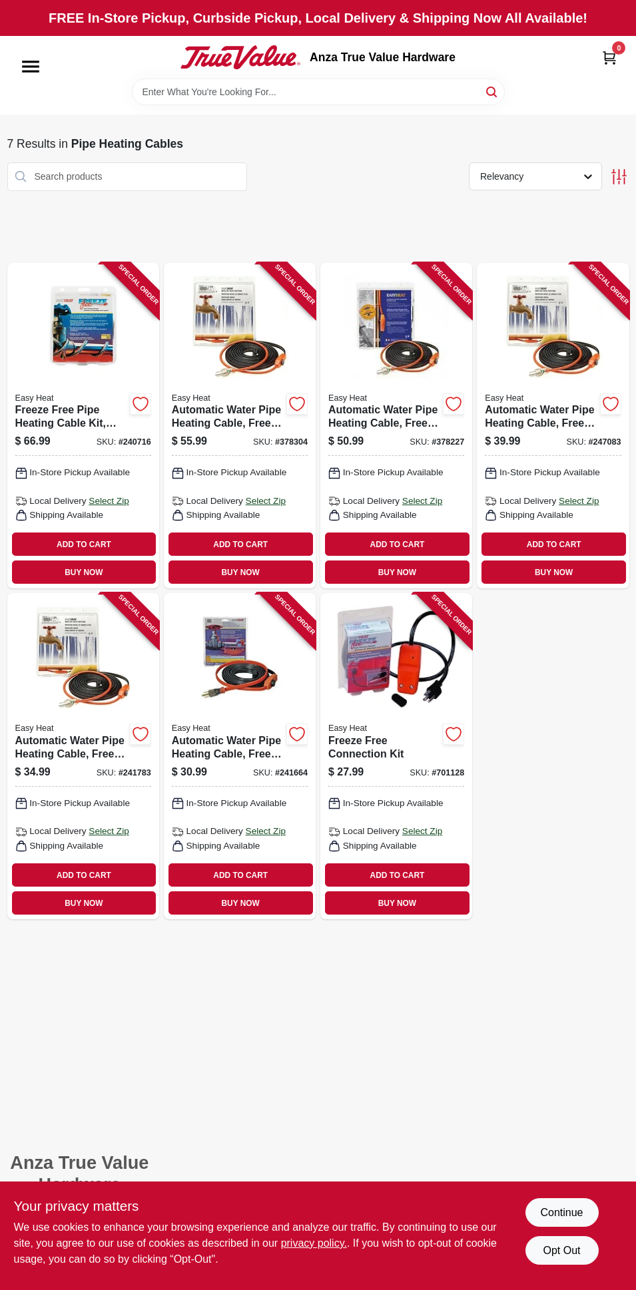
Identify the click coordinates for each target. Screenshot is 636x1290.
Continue (561, 1212)
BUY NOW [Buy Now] (84, 572)
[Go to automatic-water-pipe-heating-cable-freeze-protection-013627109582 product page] (240, 426)
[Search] (492, 91)
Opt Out (561, 1250)
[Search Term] (318, 92)
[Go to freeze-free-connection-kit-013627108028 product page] (396, 756)
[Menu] (30, 66)
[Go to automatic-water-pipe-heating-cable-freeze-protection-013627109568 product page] (396, 426)
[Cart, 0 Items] (609, 58)
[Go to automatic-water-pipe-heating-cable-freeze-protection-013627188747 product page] (240, 756)
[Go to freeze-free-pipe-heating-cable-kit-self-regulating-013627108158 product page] (83, 426)
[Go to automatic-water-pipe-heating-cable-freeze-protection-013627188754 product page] (83, 756)
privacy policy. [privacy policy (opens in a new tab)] (314, 1243)
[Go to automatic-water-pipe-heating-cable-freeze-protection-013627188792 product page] (553, 426)
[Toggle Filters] (619, 176)
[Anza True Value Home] (240, 57)
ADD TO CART (84, 544)
